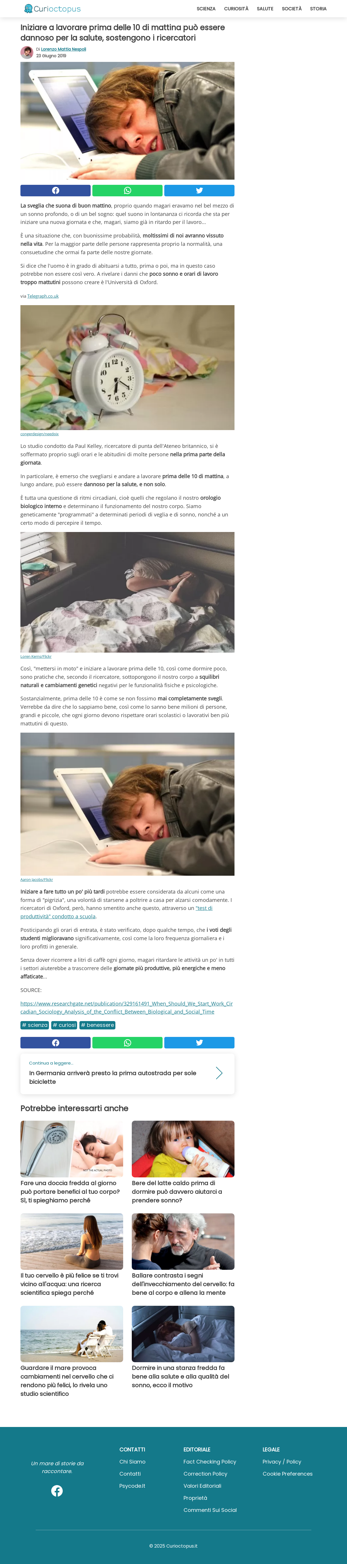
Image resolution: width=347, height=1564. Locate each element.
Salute (265, 8)
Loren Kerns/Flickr (36, 656)
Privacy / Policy (282, 1461)
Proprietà (195, 1498)
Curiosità (236, 8)
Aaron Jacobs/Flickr (36, 879)
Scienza (206, 8)
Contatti (130, 1473)
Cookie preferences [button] (288, 1473)
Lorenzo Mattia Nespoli (63, 49)
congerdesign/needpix (39, 433)
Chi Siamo (132, 1461)
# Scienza (34, 1025)
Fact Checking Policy (210, 1461)
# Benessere (97, 1025)
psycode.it (132, 1485)
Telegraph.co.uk (43, 296)
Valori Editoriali (202, 1485)
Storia (318, 8)
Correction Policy (205, 1473)
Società (292, 8)
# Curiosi (64, 1025)
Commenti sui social (210, 1510)
